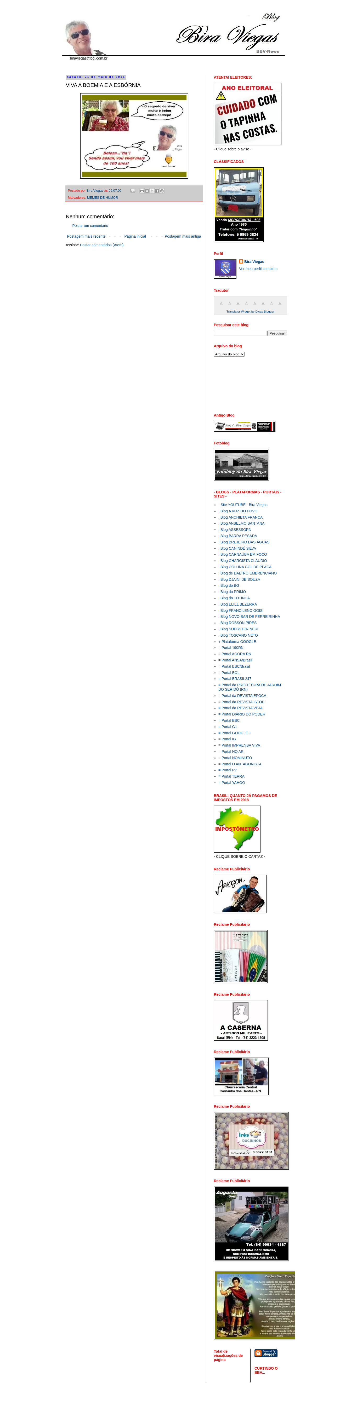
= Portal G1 (227, 727)
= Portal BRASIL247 (234, 679)
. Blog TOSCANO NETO (238, 635)
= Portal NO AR (230, 751)
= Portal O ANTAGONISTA (240, 764)
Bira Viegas (254, 262)
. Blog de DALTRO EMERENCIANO (247, 573)
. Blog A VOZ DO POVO (237, 511)
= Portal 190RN (230, 648)
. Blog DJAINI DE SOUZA (239, 579)
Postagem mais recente (86, 236)
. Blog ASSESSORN (234, 529)
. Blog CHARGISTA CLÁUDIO (242, 561)
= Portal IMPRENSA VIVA (239, 745)
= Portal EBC (229, 720)
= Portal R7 (227, 770)
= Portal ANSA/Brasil (235, 660)
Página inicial (135, 236)
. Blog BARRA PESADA (237, 536)
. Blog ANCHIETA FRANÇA (240, 517)
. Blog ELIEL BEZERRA (237, 604)
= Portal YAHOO (231, 783)
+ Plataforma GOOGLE (237, 642)
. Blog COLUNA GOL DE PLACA (244, 567)
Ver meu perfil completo (258, 269)
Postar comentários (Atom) (102, 245)
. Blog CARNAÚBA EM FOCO (242, 554)
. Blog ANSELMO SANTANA (241, 523)
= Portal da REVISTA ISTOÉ (241, 702)
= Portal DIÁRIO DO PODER (241, 714)
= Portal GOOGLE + (234, 733)
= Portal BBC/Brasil (234, 666)
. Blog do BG (228, 585)
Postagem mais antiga (183, 236)
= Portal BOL (229, 673)
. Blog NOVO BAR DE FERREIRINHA (249, 616)
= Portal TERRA (231, 776)
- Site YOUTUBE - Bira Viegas (243, 505)
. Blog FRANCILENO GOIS (240, 610)
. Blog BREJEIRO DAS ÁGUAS (243, 542)
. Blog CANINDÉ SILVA (237, 548)
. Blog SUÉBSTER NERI (238, 629)
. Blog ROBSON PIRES (237, 623)
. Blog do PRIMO (232, 592)
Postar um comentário (90, 226)
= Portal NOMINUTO (235, 758)
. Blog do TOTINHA (234, 598)
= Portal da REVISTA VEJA (240, 708)
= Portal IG (227, 739)
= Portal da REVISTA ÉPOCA (242, 696)
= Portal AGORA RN (234, 654)
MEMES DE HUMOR (102, 198)
